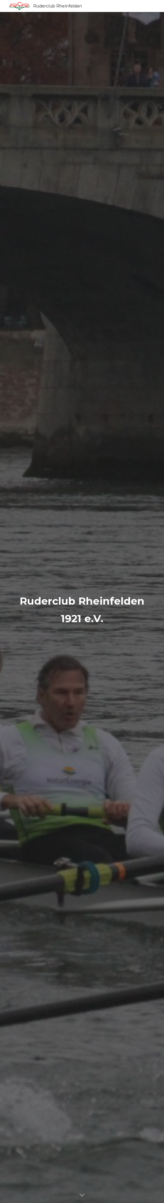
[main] (82, 608)
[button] (82, 1195)
